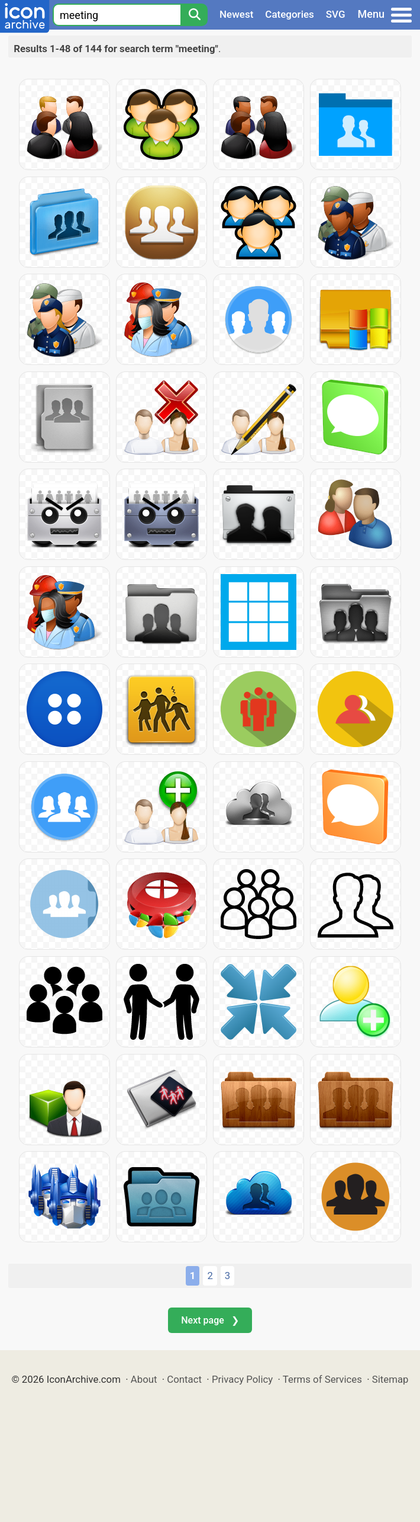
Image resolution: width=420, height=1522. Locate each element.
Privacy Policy (242, 1379)
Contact (184, 1379)
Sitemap (390, 1379)
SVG (335, 14)
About (144, 1379)
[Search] (194, 15)
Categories (289, 14)
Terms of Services (322, 1379)
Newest (236, 14)
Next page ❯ (209, 1320)
